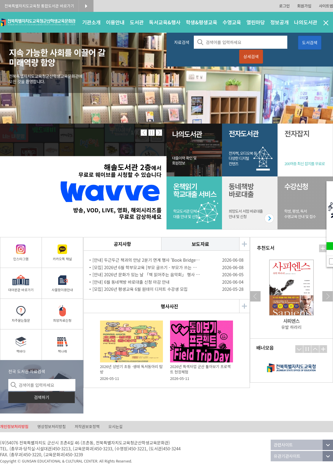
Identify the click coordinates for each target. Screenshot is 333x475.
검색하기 (41, 397)
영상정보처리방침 (51, 426)
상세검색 (251, 56)
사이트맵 (326, 6)
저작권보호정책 (86, 426)
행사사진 (169, 306)
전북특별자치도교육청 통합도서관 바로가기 (39, 6)
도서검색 (310, 42)
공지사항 (122, 243)
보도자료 (200, 243)
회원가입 (304, 6)
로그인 (284, 6)
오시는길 (115, 426)
